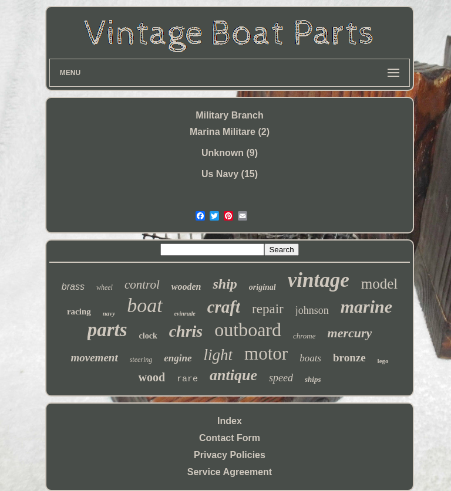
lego (383, 360)
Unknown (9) (229, 153)
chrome (304, 335)
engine (177, 358)
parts (107, 329)
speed (281, 378)
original (262, 287)
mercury (350, 333)
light (218, 355)
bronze (349, 357)
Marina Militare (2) (230, 132)
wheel (104, 287)
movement (93, 357)
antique (233, 375)
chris (186, 331)
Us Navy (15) (229, 174)
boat (144, 305)
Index (229, 421)
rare (187, 379)
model (379, 284)
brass (73, 287)
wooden (186, 287)
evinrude (185, 313)
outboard (247, 329)
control (142, 284)
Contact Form (229, 438)
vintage (318, 280)
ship (225, 284)
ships (313, 379)
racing (79, 311)
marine (366, 306)
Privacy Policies (229, 455)
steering (141, 359)
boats (310, 358)
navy (109, 313)
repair (268, 309)
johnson (312, 310)
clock (148, 335)
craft (223, 306)
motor (266, 353)
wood (152, 377)
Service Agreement (229, 472)
